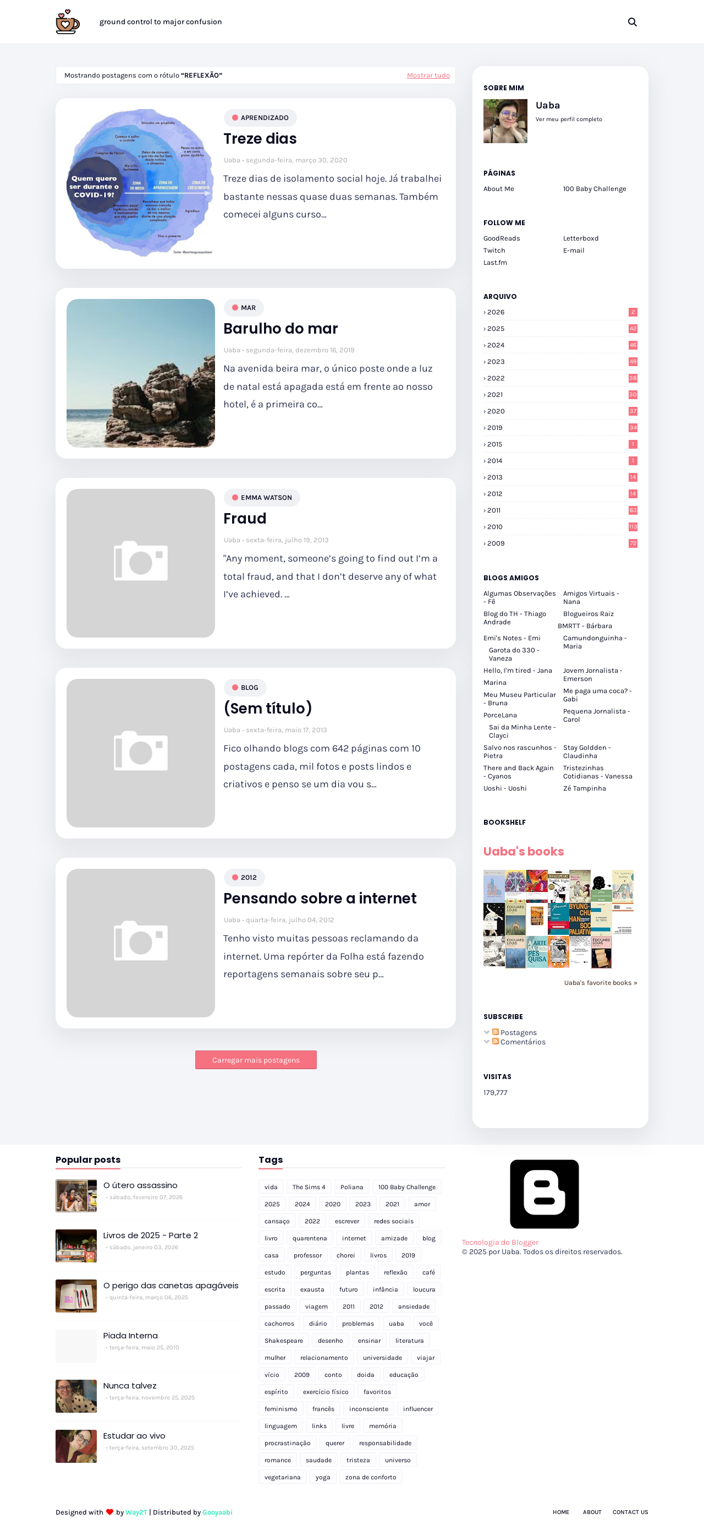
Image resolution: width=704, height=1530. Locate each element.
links (319, 1426)
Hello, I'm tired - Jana (517, 670)
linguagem (281, 1426)
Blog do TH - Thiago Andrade (514, 617)
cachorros (279, 1323)
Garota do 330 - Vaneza (514, 654)
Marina (495, 682)
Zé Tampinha (584, 788)
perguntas (315, 1272)
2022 (562, 378)
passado (277, 1306)
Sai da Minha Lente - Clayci (522, 731)
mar (248, 307)
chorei (346, 1255)
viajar (426, 1358)
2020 (562, 411)
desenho (330, 1340)
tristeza (358, 1460)
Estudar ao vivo (134, 1435)
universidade (382, 1358)
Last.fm (495, 262)
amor (422, 1204)
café (428, 1272)
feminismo (281, 1409)
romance (278, 1460)
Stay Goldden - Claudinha (587, 751)
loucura (424, 1289)
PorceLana (500, 715)
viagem (316, 1306)
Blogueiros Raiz (588, 613)
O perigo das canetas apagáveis (171, 1285)
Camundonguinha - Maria (595, 642)
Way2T (136, 1512)
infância (385, 1289)
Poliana (352, 1187)
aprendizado (265, 117)
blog (249, 687)
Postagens (514, 1032)
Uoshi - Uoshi (505, 788)
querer (335, 1443)
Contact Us (630, 1512)
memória (383, 1426)
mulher (275, 1358)
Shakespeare (284, 1340)
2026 (562, 312)
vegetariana (283, 1477)
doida (366, 1375)
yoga (323, 1477)
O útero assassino (140, 1185)
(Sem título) (268, 708)
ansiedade (414, 1306)
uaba (396, 1323)
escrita (275, 1289)
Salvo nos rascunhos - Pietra (520, 751)
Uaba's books (523, 851)
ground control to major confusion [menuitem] (161, 21)
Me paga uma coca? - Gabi (597, 695)
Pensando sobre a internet (320, 898)
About (592, 1512)
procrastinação (288, 1443)
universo (398, 1460)
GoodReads (501, 238)
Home (561, 1512)
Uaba (232, 160)
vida (271, 1187)
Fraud (245, 518)
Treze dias (260, 139)
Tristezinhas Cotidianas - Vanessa (597, 772)
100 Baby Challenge (594, 188)
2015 (562, 444)
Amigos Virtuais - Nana (591, 597)
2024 (562, 345)
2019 (562, 427)
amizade (394, 1238)
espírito (276, 1392)
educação (404, 1375)
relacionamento (324, 1358)
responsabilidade (385, 1443)
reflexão (396, 1272)
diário (318, 1323)
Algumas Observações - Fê (519, 597)
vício (272, 1375)
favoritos (377, 1392)
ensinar (369, 1340)
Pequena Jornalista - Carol (596, 715)
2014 (562, 460)
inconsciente (368, 1409)
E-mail (574, 250)
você (426, 1323)
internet (354, 1238)
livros (378, 1255)
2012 (249, 877)
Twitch (494, 250)
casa (272, 1255)
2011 (562, 510)
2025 (562, 328)
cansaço (277, 1221)
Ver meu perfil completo (569, 119)
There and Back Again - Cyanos (518, 772)
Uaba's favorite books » (600, 982)
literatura (409, 1340)
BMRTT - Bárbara (585, 626)
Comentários (519, 1042)
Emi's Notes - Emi (512, 638)
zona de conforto (371, 1477)
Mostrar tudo (428, 75)
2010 (562, 526)
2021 (562, 394)
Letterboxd (581, 238)
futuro (348, 1289)
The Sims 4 (309, 1187)
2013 (562, 477)
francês (323, 1409)
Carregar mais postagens (256, 1060)
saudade (319, 1460)
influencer (418, 1409)
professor (308, 1255)
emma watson (266, 497)
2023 (562, 361)
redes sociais (394, 1221)
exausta (312, 1289)
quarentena (310, 1238)
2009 (562, 543)
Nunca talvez (130, 1385)
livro (271, 1238)
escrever (347, 1221)
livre (348, 1426)
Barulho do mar (280, 328)
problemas (358, 1323)
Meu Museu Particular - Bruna (519, 698)
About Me (498, 188)
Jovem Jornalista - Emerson (593, 674)
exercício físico (326, 1392)
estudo (275, 1272)
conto (333, 1375)
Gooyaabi (217, 1512)
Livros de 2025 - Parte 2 (150, 1235)
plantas (357, 1272)
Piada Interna (130, 1335)
